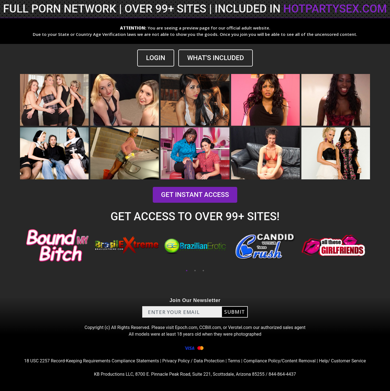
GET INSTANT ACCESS (195, 195)
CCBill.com (210, 327)
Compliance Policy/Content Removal (279, 360)
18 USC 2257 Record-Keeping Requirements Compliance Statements (91, 360)
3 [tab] (203, 270)
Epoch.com (186, 327)
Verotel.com (240, 327)
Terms (234, 360)
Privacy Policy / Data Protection (193, 360)
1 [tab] (186, 270)
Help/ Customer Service (342, 360)
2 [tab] (195, 270)
